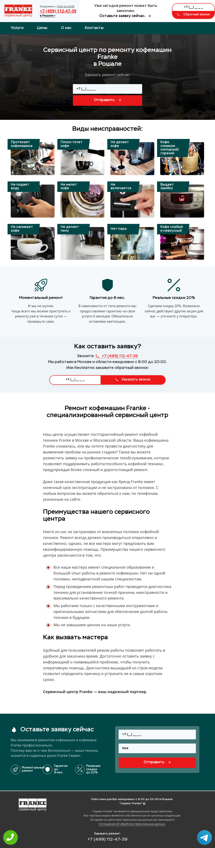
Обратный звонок (193, 14)
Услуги (17, 28)
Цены (42, 28)
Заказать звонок (133, 379)
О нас (66, 28)
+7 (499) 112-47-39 (58, 11)
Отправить (107, 100)
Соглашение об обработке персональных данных (132, 824)
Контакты (94, 28)
